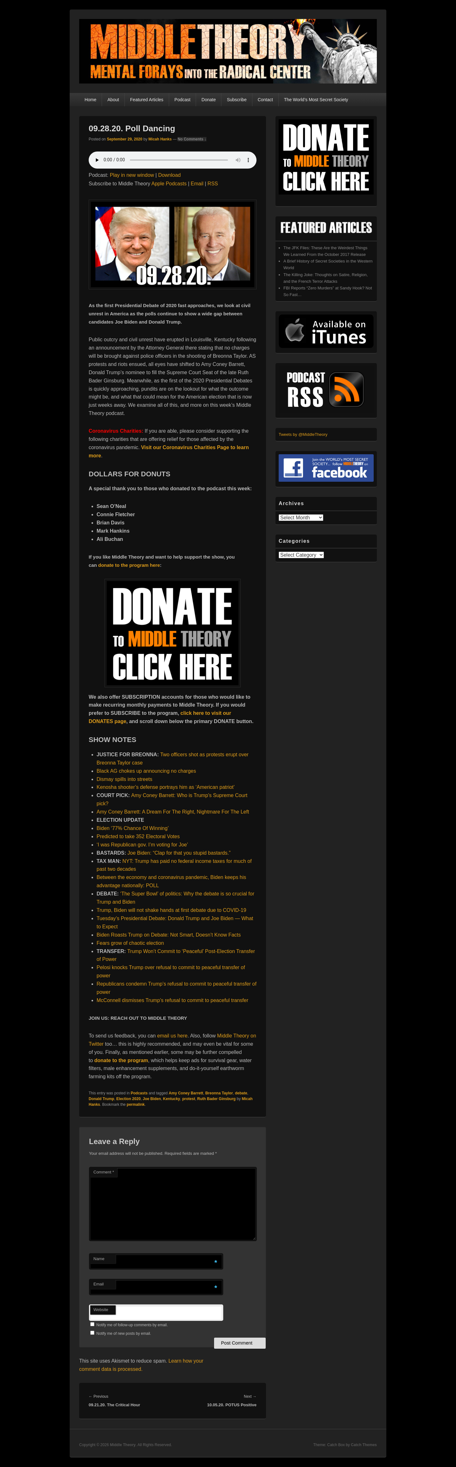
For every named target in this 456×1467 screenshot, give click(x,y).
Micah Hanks (160, 139)
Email (197, 183)
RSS (212, 183)
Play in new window (132, 175)
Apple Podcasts (169, 183)
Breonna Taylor (219, 1093)
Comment (103, 1172)
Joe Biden (152, 1099)
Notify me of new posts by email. (123, 1333)
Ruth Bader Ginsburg (216, 1099)
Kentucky (171, 1099)
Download (169, 175)
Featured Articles (146, 99)
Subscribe (236, 99)
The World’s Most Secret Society (316, 99)
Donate (208, 99)
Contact (265, 99)
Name (98, 1258)
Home (90, 99)
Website (100, 1309)
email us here (172, 1035)
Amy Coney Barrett (186, 1093)
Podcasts (139, 1093)
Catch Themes (364, 1445)
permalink (136, 1104)
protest (188, 1099)
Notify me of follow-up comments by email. (132, 1325)
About (113, 99)
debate (241, 1093)
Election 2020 (128, 1099)
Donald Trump (101, 1099)
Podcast (182, 99)
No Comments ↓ (192, 139)
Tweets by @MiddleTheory (303, 434)
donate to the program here (129, 565)
